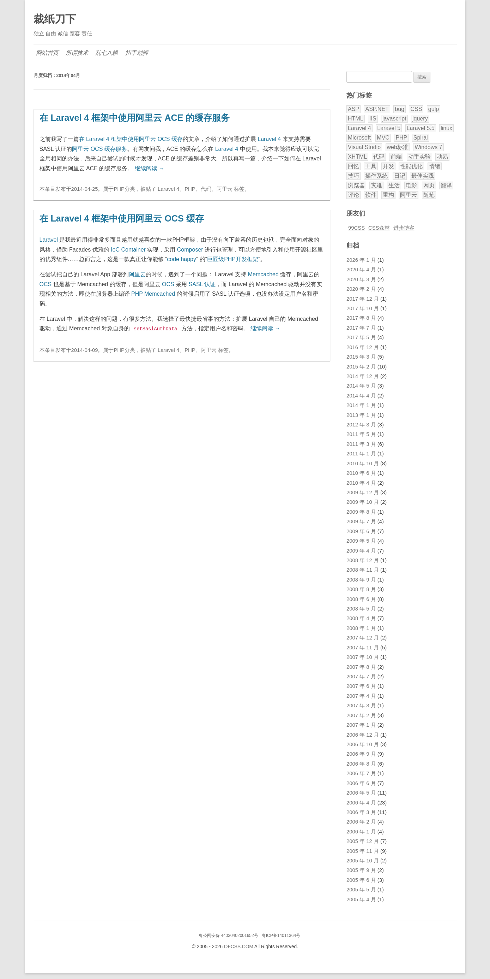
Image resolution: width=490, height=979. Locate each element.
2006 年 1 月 (361, 831)
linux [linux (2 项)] (446, 128)
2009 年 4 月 (361, 551)
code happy (181, 259)
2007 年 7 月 (361, 676)
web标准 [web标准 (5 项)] (398, 147)
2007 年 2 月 (361, 715)
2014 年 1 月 (361, 405)
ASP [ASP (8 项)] (353, 109)
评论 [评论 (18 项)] (353, 195)
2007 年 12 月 (362, 638)
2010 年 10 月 (362, 463)
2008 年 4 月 (361, 618)
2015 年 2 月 (361, 367)
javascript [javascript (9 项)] (394, 119)
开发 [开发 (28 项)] (388, 166)
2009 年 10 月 (362, 502)
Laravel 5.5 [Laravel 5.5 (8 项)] (421, 128)
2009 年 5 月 (361, 541)
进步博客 (404, 228)
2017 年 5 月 (361, 337)
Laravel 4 (269, 139)
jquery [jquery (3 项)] (420, 119)
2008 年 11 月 (362, 570)
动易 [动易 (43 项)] (442, 157)
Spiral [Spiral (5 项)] (420, 138)
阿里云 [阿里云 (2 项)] (408, 195)
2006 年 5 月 (361, 793)
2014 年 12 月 (362, 376)
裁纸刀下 (55, 19)
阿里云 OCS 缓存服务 (99, 149)
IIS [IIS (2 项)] (372, 119)
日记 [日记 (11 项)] (399, 176)
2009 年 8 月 (361, 512)
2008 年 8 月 (361, 589)
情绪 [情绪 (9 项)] (434, 166)
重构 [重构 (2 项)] (388, 195)
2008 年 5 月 (361, 609)
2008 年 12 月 (362, 560)
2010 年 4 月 (361, 483)
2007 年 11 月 (362, 647)
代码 (206, 189)
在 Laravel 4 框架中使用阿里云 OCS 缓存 (131, 139)
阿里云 (224, 189)
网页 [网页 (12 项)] (429, 185)
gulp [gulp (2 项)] (433, 109)
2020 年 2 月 (361, 289)
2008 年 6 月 (361, 599)
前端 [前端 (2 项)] (396, 157)
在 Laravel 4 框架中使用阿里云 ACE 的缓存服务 (135, 118)
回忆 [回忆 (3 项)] (353, 166)
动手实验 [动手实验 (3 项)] (419, 157)
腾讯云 (247, 958)
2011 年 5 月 (361, 434)
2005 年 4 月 (361, 899)
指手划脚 (137, 53)
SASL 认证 (202, 284)
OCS (46, 284)
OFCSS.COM (238, 946)
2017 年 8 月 (361, 318)
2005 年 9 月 (361, 870)
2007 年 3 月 (361, 705)
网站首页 (47, 53)
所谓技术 (77, 53)
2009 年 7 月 (361, 521)
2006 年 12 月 (362, 735)
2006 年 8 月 (361, 764)
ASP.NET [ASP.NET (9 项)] (376, 109)
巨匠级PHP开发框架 (232, 259)
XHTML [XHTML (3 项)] (357, 157)
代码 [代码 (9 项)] (379, 157)
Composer (190, 250)
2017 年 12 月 (362, 299)
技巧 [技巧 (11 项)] (353, 176)
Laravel (49, 240)
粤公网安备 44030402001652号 (228, 935)
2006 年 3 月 (361, 812)
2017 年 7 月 (361, 328)
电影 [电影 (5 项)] (411, 185)
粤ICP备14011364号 (281, 935)
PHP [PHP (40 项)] (401, 138)
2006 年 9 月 (361, 754)
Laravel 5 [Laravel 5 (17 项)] (388, 128)
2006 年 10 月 (362, 744)
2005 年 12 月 (362, 841)
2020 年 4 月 (361, 269)
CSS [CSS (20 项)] (416, 109)
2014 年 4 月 (361, 396)
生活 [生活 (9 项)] (394, 185)
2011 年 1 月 (361, 453)
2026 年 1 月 (361, 260)
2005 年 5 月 (361, 889)
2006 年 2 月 (361, 822)
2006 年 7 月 (361, 773)
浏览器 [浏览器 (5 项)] (356, 185)
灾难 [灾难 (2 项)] (376, 185)
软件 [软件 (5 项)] (370, 195)
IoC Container (128, 250)
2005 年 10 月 (362, 860)
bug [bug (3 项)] (399, 109)
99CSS (356, 228)
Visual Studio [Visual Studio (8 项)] (364, 147)
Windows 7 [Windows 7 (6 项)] (428, 147)
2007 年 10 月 (362, 657)
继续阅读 (149, 168)
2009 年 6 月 (361, 531)
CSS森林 (379, 228)
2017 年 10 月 (362, 308)
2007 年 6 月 (361, 686)
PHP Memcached (153, 294)
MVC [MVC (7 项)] (383, 138)
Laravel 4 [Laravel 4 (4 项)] (359, 128)
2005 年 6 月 (361, 880)
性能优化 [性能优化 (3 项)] (411, 166)
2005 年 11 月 (362, 851)
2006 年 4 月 (361, 803)
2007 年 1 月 (361, 725)
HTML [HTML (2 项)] (355, 119)
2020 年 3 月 (361, 279)
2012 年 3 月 (361, 424)
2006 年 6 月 (361, 783)
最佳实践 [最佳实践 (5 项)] (422, 176)
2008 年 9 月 (361, 580)
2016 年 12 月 (362, 347)
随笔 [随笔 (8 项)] (429, 195)
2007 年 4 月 (361, 696)
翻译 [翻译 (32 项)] (446, 185)
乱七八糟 (107, 53)
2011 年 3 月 (361, 444)
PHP (119, 189)
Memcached (263, 274)
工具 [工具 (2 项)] (370, 166)
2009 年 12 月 (362, 492)
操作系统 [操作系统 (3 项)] (376, 176)
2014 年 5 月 (361, 386)
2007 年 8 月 (361, 667)
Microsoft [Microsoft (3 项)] (359, 138)
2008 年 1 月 (361, 628)
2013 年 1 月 (361, 415)
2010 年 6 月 (361, 473)
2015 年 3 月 (361, 357)
